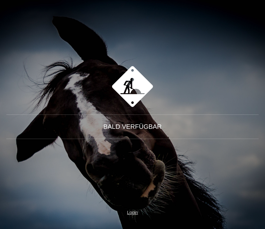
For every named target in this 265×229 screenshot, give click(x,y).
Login (132, 212)
